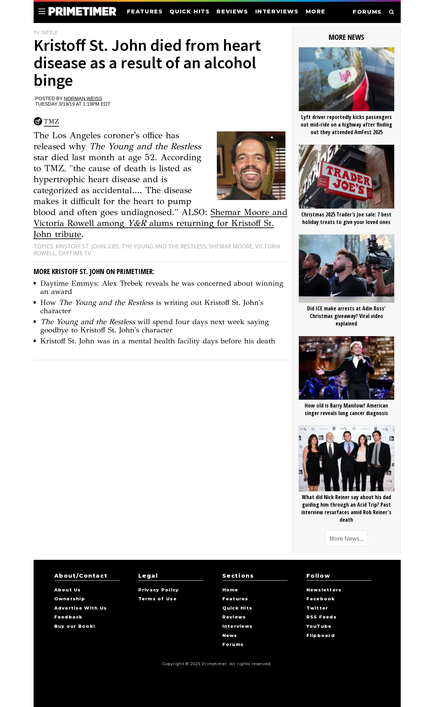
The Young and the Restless (163, 246)
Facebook (320, 599)
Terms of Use (157, 599)
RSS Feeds (321, 617)
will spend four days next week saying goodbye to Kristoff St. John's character (154, 325)
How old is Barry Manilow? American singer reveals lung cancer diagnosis (346, 409)
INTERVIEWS (277, 11)
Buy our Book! (74, 626)
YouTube (319, 626)
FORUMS (367, 12)
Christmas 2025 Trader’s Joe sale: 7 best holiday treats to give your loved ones (346, 218)
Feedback (68, 617)
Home (230, 590)
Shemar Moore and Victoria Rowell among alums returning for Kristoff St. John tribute (161, 223)
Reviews (234, 617)
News (229, 636)
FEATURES (145, 11)
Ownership (69, 599)
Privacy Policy (158, 590)
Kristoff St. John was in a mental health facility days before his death (157, 340)
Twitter (317, 608)
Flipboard (320, 636)
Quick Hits (237, 608)
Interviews (237, 626)
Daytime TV (74, 253)
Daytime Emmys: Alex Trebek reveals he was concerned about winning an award (161, 287)
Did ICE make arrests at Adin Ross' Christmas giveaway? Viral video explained (346, 316)
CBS (113, 246)
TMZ (51, 121)
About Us (67, 590)
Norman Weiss (83, 98)
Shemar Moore (231, 246)
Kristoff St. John (81, 246)
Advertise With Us (80, 608)
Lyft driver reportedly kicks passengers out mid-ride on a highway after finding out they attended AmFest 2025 (346, 124)
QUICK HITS (189, 11)
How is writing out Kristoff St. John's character (151, 306)
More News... (346, 538)
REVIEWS (232, 11)
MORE (316, 11)
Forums (233, 645)
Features (235, 599)
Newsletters (324, 590)
